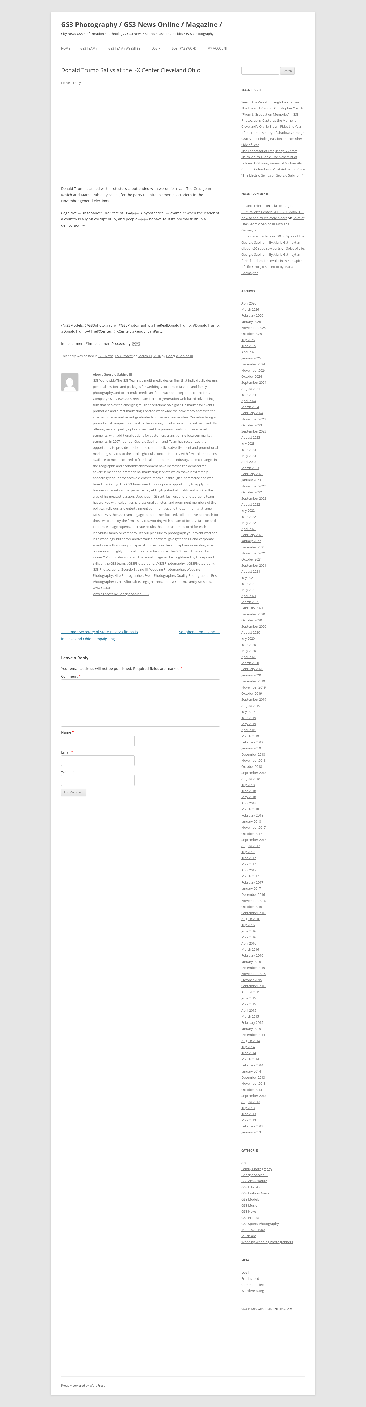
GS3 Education (252, 1187)
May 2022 (248, 522)
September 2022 (253, 498)
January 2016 (251, 961)
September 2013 (253, 1095)
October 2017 (251, 833)
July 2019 (248, 711)
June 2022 (248, 516)
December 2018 (253, 754)
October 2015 (251, 980)
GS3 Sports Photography (260, 1223)
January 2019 (251, 748)
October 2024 (251, 376)
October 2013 (251, 1089)
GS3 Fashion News (255, 1193)
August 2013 (250, 1101)
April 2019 (248, 730)
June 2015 (248, 998)
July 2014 (248, 1047)
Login (156, 48)
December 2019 (253, 681)
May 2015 (248, 1004)
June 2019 (248, 717)
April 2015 (248, 1010)
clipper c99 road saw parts (261, 248)
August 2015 (250, 992)
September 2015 (253, 986)
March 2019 (250, 736)
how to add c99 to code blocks (264, 218)
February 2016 (252, 955)
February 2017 (252, 882)
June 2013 (248, 1114)
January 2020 (251, 675)
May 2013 (248, 1120)
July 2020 (248, 638)
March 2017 (250, 876)
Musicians (248, 1236)
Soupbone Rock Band (199, 631)
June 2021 (248, 583)
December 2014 (253, 1034)
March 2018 (250, 809)
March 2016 (250, 949)
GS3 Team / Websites (124, 48)
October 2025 (251, 333)
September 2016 (253, 912)
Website (68, 771)
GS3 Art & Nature (254, 1181)
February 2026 (252, 315)
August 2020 (250, 632)
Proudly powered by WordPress (83, 1385)
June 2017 (248, 858)
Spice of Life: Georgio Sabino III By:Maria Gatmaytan (272, 224)
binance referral (253, 205)
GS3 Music (249, 1205)
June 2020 (248, 644)
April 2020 (248, 656)
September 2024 (253, 382)
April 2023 (248, 461)
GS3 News (105, 356)
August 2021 (250, 571)
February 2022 (252, 535)
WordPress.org (252, 1290)
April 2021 (248, 596)
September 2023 (253, 431)
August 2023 (250, 437)
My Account (218, 48)
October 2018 (251, 766)
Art (243, 1162)
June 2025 (248, 346)
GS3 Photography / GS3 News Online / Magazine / (141, 24)
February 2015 (252, 1022)
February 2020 (252, 669)
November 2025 (253, 327)
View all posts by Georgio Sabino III (121, 593)
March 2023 (250, 468)
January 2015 (251, 1028)
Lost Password (184, 48)
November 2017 (253, 827)
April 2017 (248, 870)
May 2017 (248, 864)
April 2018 (248, 803)
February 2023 (252, 474)
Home (65, 48)
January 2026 (251, 321)
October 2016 (251, 906)
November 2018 (253, 760)
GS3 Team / (88, 48)
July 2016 (248, 925)
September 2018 (253, 772)
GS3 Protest (124, 356)
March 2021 (250, 602)
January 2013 (251, 1132)
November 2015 (253, 973)
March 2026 (250, 309)
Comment (71, 676)
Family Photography (256, 1168)
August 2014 (250, 1040)
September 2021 (253, 565)
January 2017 (251, 888)
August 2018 (250, 778)
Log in (246, 1272)
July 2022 (248, 510)
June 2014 (248, 1053)
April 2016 (248, 943)
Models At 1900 (253, 1229)
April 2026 (248, 303)
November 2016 (253, 900)
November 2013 (253, 1083)
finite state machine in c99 (261, 236)
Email (67, 752)
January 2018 (251, 821)
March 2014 (250, 1059)
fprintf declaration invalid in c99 (265, 260)
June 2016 (248, 931)
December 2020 (253, 614)
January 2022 (251, 541)
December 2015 (253, 967)
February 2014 (252, 1065)
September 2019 (253, 699)
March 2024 (250, 407)
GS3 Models (250, 1199)
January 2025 (251, 358)
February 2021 (252, 608)
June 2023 (248, 449)
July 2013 (248, 1108)
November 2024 (253, 370)
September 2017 (253, 839)
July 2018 (248, 784)
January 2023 (251, 480)
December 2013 (253, 1077)
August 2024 (250, 388)
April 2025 (248, 352)
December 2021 (253, 547)
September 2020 (253, 626)
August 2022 (250, 504)
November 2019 (253, 687)
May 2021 (248, 589)
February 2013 (252, 1126)
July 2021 (248, 577)
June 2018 (248, 791)
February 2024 (252, 413)
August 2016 (250, 919)
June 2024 (248, 394)
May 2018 (248, 797)
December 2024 (253, 364)
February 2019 (252, 742)
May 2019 (248, 724)
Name (67, 732)
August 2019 (250, 705)
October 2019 (251, 693)
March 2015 (250, 1016)
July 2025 (248, 340)
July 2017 (248, 852)
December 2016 (253, 894)
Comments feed (253, 1284)
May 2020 (248, 650)
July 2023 (248, 443)
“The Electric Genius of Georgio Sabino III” (272, 175)
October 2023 (251, 425)
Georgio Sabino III (179, 356)
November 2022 (253, 486)
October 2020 (251, 620)
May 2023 (248, 455)
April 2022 (248, 528)
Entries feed (250, 1278)
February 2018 (252, 815)
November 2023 (253, 419)
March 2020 (250, 663)
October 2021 (251, 559)
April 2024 (248, 400)
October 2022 (251, 492)
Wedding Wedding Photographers (267, 1242)
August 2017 (250, 845)
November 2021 (253, 553)
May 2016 (248, 937)
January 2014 (251, 1071)
